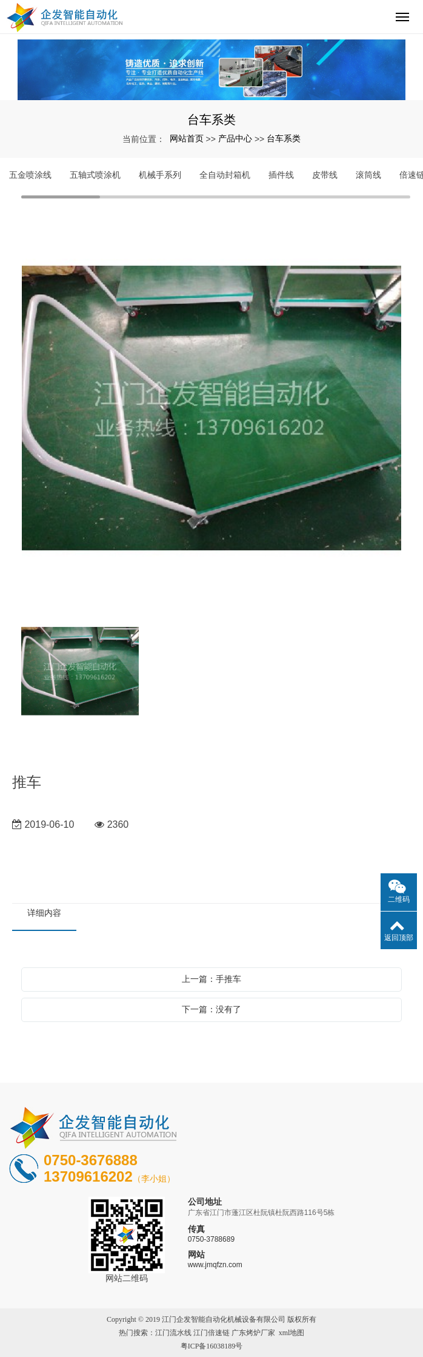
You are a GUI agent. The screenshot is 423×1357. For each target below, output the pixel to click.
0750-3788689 (211, 1239)
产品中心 (235, 138)
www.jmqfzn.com (215, 1265)
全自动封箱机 (224, 175)
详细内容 (44, 913)
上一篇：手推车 (211, 979)
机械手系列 (160, 175)
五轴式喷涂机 (95, 175)
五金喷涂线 (30, 175)
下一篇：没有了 (211, 1009)
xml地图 (292, 1332)
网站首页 (187, 138)
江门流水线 (173, 1332)
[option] (211, 409)
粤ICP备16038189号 (212, 1346)
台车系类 (284, 138)
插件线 (281, 175)
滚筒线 (368, 175)
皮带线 (325, 175)
